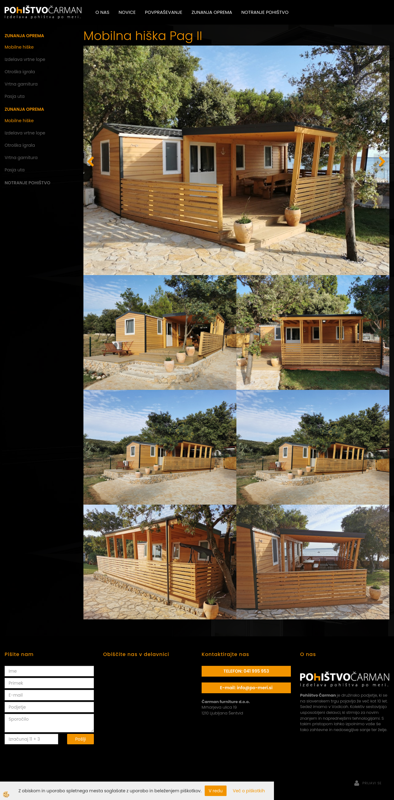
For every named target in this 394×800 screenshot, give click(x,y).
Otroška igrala (20, 72)
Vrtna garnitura (21, 84)
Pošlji (80, 739)
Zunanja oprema (211, 12)
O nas (102, 12)
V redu (216, 791)
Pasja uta (15, 96)
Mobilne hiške (19, 47)
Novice (127, 12)
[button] (381, 162)
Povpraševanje (163, 12)
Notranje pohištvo (264, 12)
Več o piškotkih (249, 791)
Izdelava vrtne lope (25, 59)
